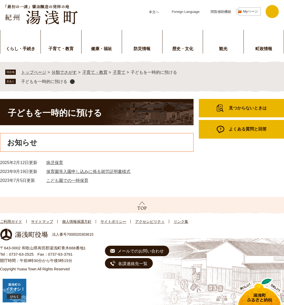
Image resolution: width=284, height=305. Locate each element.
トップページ (33, 72)
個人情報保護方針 (77, 221)
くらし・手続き (20, 48)
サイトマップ (42, 221)
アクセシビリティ (150, 221)
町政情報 (263, 48)
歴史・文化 (182, 48)
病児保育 (54, 162)
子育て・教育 (61, 48)
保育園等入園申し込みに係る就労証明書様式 (88, 171)
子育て (119, 72)
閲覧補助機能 (221, 12)
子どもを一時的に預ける (44, 81)
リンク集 (181, 221)
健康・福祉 (101, 48)
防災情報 (142, 48)
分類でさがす (64, 72)
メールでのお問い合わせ (141, 251)
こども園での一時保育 (67, 180)
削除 (72, 81)
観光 (223, 48)
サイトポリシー (113, 221)
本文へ (154, 12)
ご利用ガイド (11, 221)
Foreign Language (186, 12)
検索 (272, 11)
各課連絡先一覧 (133, 263)
